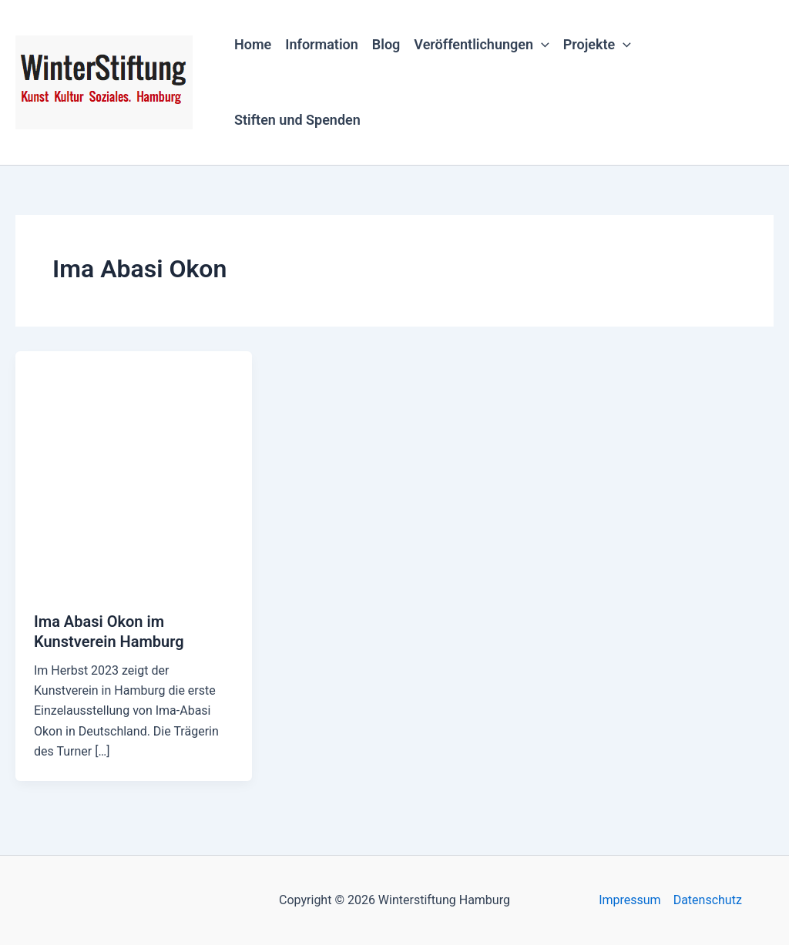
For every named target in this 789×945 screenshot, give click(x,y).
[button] (541, 44)
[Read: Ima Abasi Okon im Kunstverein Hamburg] (133, 471)
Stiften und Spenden (297, 120)
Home (252, 44)
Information (321, 44)
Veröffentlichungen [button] (481, 44)
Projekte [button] (597, 44)
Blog (386, 44)
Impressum (630, 900)
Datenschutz (707, 900)
